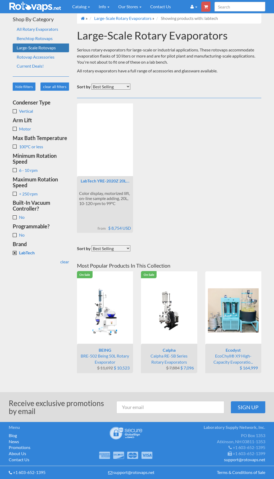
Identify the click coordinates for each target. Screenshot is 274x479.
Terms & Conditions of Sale (241, 472)
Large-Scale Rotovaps (36, 47)
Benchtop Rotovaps (35, 38)
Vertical (23, 111)
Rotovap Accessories (35, 56)
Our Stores (129, 6)
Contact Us (160, 6)
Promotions (19, 447)
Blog (13, 435)
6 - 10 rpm (25, 170)
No (19, 217)
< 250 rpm (25, 193)
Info (104, 6)
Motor (22, 128)
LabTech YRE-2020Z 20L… (105, 180)
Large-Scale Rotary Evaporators (123, 18)
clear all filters (54, 86)
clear (64, 261)
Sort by (84, 86)
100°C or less (28, 146)
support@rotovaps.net (133, 472)
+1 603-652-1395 (29, 472)
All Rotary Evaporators (37, 29)
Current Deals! (30, 65)
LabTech (24, 252)
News (14, 441)
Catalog (81, 6)
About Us (17, 453)
